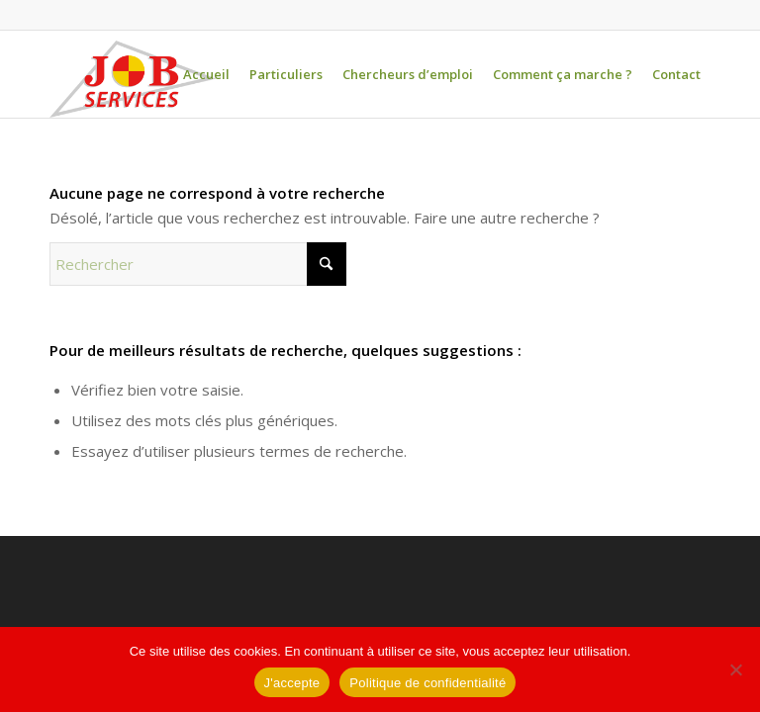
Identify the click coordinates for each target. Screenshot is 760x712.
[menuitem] (206, 74)
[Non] (735, 669)
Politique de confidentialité (427, 682)
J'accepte (292, 682)
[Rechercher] (197, 264)
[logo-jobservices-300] (132, 79)
